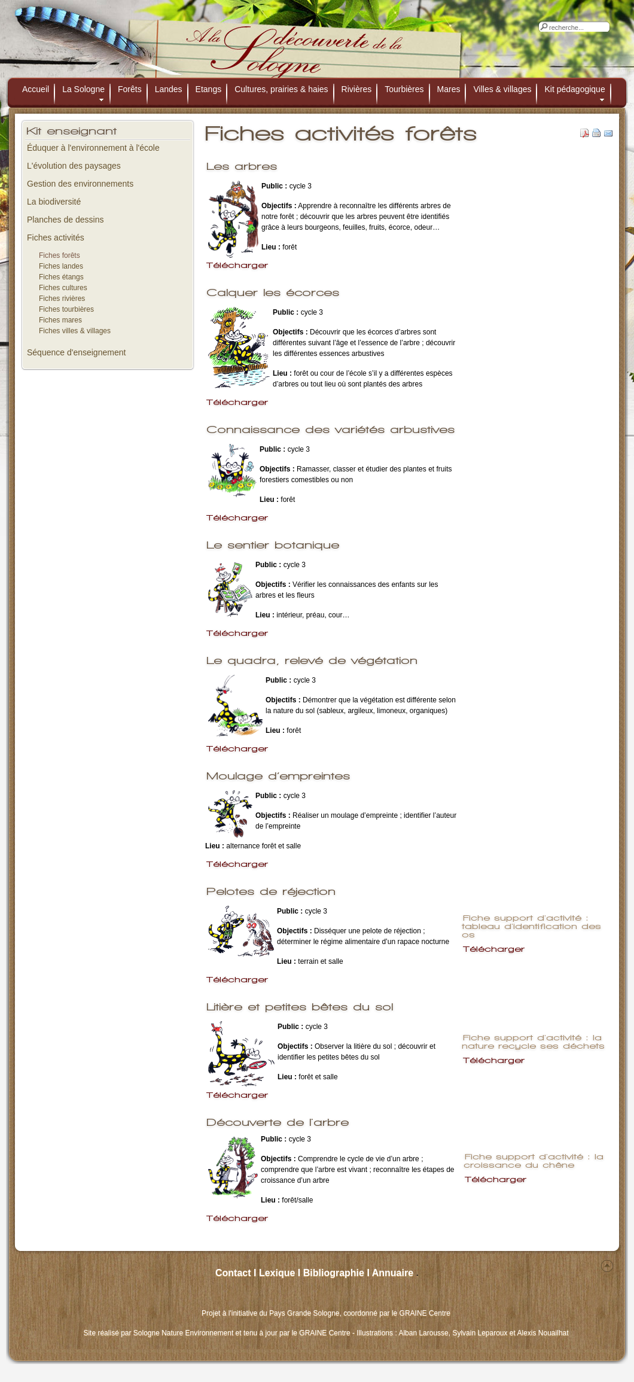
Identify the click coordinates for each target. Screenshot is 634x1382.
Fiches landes (61, 266)
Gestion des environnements (80, 183)
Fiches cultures (63, 288)
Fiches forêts (59, 255)
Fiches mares (60, 320)
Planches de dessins (65, 219)
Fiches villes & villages (75, 331)
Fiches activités (55, 237)
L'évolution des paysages (74, 166)
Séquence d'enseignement (76, 352)
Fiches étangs (61, 277)
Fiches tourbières (66, 309)
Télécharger (237, 265)
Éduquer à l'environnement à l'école (93, 148)
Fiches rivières (62, 298)
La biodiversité (54, 201)
